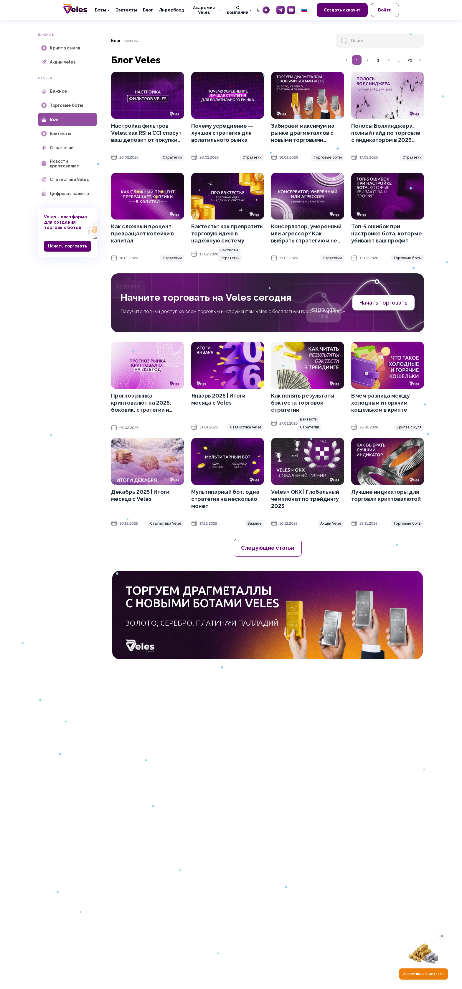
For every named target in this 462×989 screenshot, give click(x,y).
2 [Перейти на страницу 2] (368, 60)
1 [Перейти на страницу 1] (357, 60)
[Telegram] (280, 10)
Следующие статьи (267, 548)
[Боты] (102, 10)
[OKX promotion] (267, 615)
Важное (255, 523)
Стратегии (172, 157)
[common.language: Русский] (306, 10)
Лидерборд (171, 10)
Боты (100, 10)
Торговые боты (328, 157)
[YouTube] (291, 10)
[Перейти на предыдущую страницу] (347, 60)
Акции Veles (331, 523)
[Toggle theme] (262, 10)
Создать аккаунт (342, 10)
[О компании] (239, 10)
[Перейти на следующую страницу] (420, 60)
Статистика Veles (246, 427)
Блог (148, 10)
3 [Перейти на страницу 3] (378, 60)
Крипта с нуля (409, 427)
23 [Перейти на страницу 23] (410, 60)
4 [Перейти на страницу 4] (388, 60)
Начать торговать (67, 246)
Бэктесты (126, 10)
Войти (385, 10)
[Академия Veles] (205, 10)
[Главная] (75, 9)
